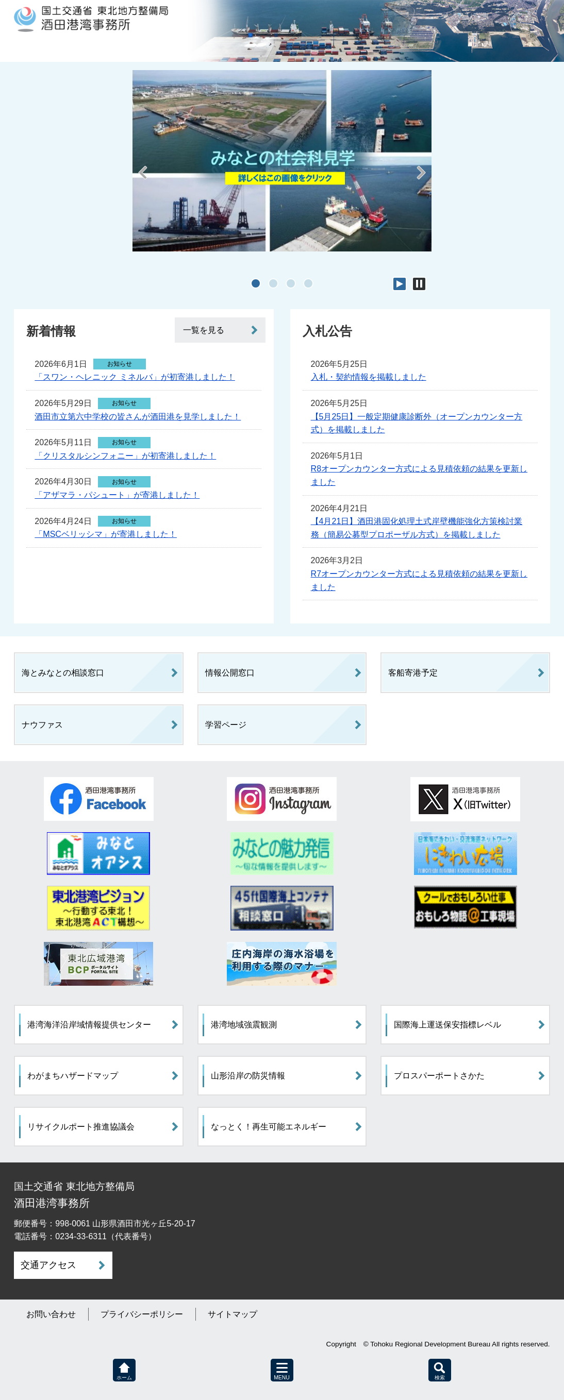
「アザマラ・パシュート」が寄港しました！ (117, 495)
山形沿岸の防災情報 (248, 1075)
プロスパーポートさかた (439, 1075)
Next (421, 179)
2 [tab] (273, 283)
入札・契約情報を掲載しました (368, 377)
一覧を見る (203, 330)
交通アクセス (48, 1265)
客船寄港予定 (413, 672)
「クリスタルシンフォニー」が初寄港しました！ (125, 455)
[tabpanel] (282, 160)
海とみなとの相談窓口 (63, 672)
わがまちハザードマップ (72, 1075)
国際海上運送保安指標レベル (447, 1024)
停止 (419, 284)
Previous (143, 179)
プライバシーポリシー (142, 1314)
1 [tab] (256, 283)
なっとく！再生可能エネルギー (268, 1126)
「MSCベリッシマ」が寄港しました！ (106, 534)
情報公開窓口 (230, 672)
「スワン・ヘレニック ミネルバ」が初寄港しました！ (135, 377)
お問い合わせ (51, 1314)
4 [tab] (308, 283)
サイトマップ (232, 1314)
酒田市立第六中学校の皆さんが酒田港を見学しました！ (138, 416)
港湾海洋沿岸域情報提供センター (89, 1024)
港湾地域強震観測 (244, 1024)
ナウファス (42, 724)
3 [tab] (291, 283)
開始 (399, 284)
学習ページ (225, 724)
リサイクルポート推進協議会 (81, 1126)
